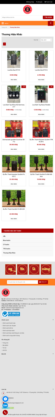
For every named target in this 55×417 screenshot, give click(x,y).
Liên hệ (5, 350)
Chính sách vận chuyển (9, 325)
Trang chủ (5, 343)
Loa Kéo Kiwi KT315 (14, 70)
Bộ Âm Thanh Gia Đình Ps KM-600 (14, 209)
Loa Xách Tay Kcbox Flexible (41, 105)
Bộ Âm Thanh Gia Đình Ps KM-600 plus (41, 175)
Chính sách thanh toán (9, 323)
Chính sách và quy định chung (11, 335)
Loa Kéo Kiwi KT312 (41, 70)
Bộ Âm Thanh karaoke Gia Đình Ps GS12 (14, 175)
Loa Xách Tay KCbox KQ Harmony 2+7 (13, 105)
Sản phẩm (5, 345)
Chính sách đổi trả (8, 328)
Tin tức (4, 348)
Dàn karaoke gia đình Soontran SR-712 (14, 140)
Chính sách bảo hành (9, 330)
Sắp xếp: (36, 40)
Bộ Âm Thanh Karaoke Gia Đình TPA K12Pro (41, 140)
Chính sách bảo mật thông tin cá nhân (13, 333)
